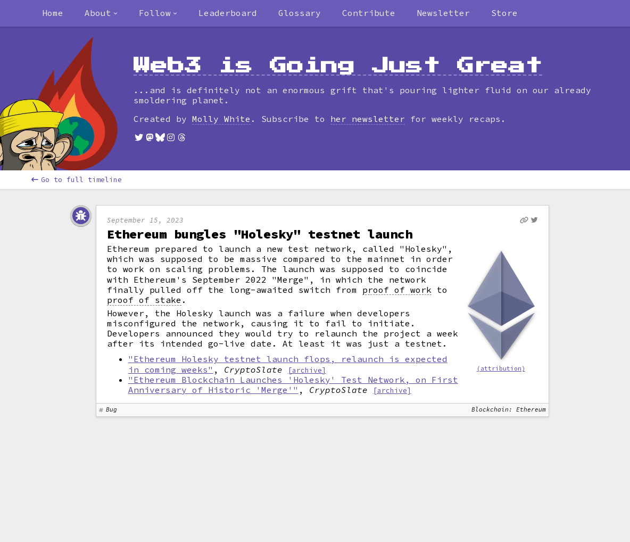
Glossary (299, 12)
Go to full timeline (76, 180)
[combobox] (101, 13)
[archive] (307, 370)
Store (504, 12)
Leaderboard (227, 12)
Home (52, 12)
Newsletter (443, 12)
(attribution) (501, 368)
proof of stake (144, 300)
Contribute (368, 12)
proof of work (397, 290)
